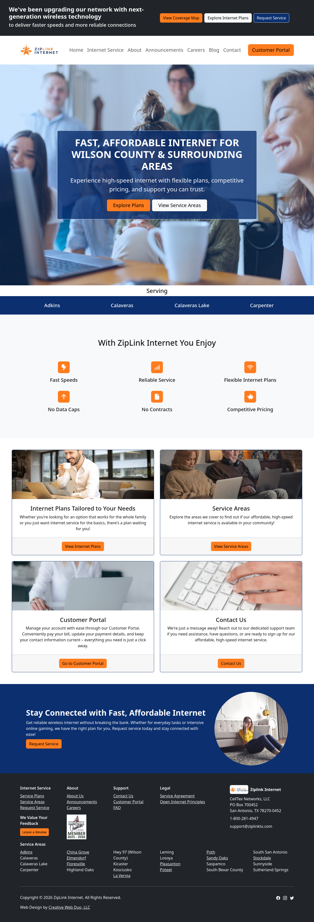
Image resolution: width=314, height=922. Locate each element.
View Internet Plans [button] (83, 546)
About (135, 50)
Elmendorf (76, 858)
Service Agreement (177, 796)
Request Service (34, 807)
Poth (211, 852)
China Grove (78, 852)
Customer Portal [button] (271, 50)
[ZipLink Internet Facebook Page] (278, 897)
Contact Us (123, 796)
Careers (196, 50)
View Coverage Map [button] (181, 18)
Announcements (164, 50)
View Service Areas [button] (179, 205)
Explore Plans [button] (128, 205)
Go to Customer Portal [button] (83, 663)
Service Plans (32, 796)
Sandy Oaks (217, 858)
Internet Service (105, 50)
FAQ (117, 807)
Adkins (26, 852)
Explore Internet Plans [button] (228, 18)
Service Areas (32, 801)
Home (76, 50)
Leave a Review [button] (34, 832)
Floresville (76, 864)
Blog (214, 50)
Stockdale (262, 858)
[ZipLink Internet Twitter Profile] (292, 897)
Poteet (166, 869)
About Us (75, 796)
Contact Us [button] (231, 663)
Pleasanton (170, 864)
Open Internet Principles (182, 801)
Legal (165, 788)
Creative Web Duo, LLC (69, 907)
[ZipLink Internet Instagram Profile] (285, 897)
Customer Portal (128, 801)
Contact (232, 50)
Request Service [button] (271, 18)
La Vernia (121, 875)
